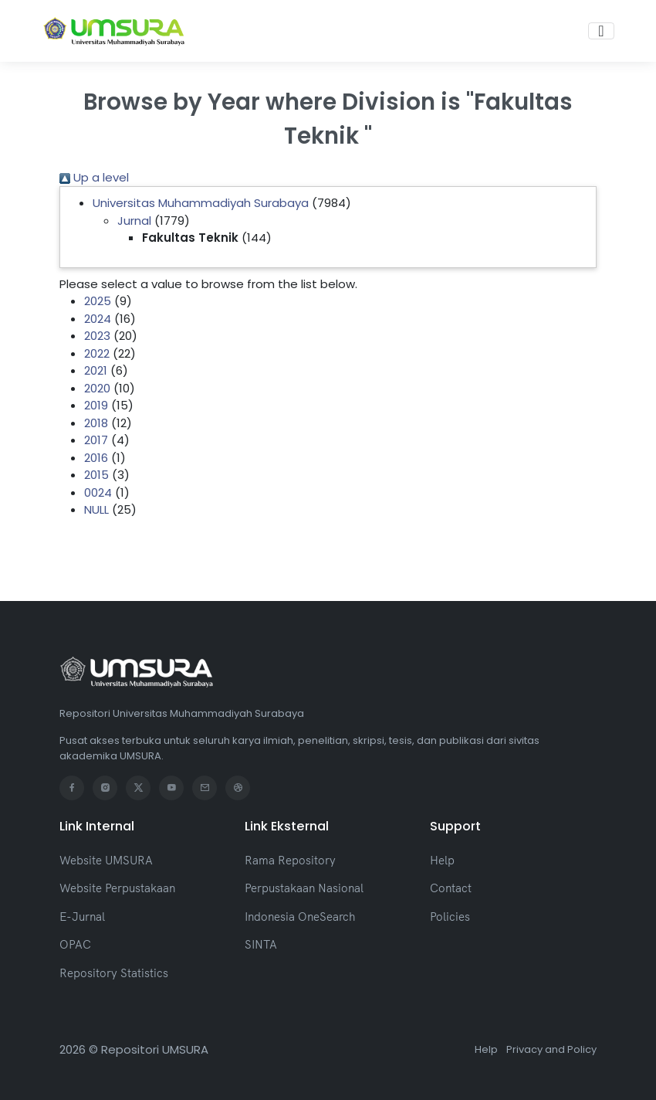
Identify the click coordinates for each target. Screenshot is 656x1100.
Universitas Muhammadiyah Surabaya (201, 203)
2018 (96, 423)
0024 (98, 492)
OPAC (75, 944)
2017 (96, 440)
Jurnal (134, 220)
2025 (97, 301)
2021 (95, 370)
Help (442, 860)
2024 (97, 319)
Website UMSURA (106, 860)
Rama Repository (290, 860)
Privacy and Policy (551, 1049)
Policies (450, 916)
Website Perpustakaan (117, 888)
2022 (97, 353)
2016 (96, 458)
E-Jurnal (82, 916)
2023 (97, 336)
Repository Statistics (113, 973)
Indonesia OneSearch (300, 916)
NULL (96, 509)
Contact (451, 888)
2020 (97, 388)
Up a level (94, 177)
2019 (96, 405)
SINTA (261, 944)
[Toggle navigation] (601, 30)
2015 (96, 475)
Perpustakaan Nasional (304, 888)
